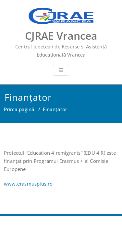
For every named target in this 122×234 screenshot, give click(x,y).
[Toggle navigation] (61, 70)
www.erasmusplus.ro (28, 183)
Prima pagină (19, 109)
